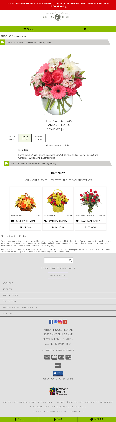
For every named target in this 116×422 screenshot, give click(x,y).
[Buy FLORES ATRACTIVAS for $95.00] (58, 173)
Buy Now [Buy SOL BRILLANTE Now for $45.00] (58, 227)
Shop (28, 29)
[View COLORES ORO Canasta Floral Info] (25, 200)
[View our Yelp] (65, 322)
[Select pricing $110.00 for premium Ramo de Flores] (38, 138)
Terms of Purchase (59, 411)
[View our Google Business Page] (56, 322)
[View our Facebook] (51, 322)
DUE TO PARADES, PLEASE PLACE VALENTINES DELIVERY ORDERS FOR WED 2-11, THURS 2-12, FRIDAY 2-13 (58, 5)
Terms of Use (78, 411)
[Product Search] (58, 260)
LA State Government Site (72, 407)
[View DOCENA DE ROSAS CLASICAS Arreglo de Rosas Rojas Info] (91, 200)
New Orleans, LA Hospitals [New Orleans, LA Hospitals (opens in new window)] (52, 402)
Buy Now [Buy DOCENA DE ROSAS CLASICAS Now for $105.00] (91, 227)
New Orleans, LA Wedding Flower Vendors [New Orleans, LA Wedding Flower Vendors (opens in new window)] (91, 402)
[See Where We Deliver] (58, 275)
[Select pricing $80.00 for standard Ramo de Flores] (11, 138)
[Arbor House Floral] (58, 22)
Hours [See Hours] (96, 419)
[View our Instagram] (60, 322)
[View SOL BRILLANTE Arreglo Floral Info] (58, 200)
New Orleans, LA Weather (43, 407)
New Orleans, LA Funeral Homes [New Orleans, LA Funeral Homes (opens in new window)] (19, 402)
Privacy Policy (39, 411)
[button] (58, 373)
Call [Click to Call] (19, 419)
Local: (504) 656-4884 (58, 343)
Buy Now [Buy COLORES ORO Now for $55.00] (25, 227)
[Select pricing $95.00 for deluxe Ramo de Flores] (25, 138)
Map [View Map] (58, 419)
